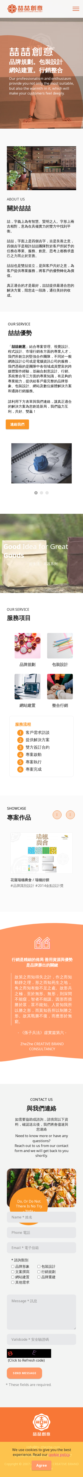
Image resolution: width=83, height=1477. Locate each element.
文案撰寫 (22, 1271)
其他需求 (22, 1282)
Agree (41, 1470)
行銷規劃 (48, 1271)
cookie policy (58, 1459)
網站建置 (22, 1277)
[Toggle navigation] (76, 9)
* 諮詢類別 (19, 1260)
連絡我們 (17, 424)
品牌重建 (48, 1277)
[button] (57, 814)
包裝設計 (48, 1266)
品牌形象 (22, 1266)
